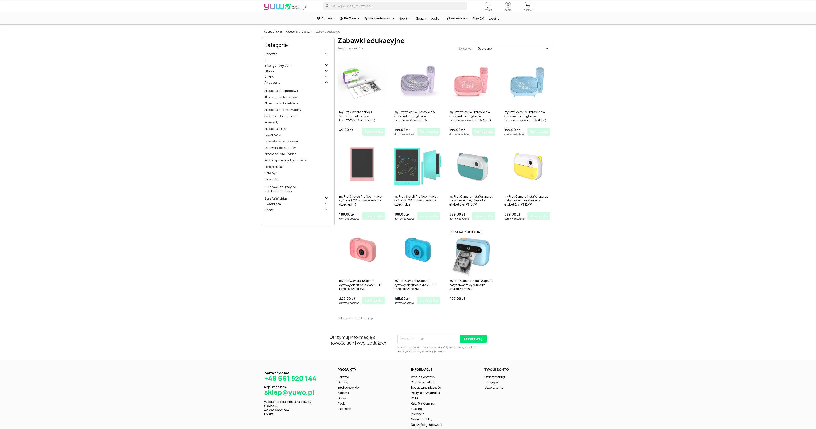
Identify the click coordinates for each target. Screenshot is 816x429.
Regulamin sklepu (423, 389)
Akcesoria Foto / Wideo (280, 161)
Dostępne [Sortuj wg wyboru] (514, 55)
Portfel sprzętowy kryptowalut (285, 167)
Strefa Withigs (276, 205)
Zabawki (270, 186)
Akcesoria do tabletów (279, 110)
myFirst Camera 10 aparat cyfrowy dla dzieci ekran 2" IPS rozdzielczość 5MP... (360, 292)
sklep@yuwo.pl (289, 399)
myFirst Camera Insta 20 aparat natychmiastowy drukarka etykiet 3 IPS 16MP (471, 292)
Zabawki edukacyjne (282, 194)
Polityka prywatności (425, 400)
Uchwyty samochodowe (281, 148)
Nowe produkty (421, 426)
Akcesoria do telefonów (280, 104)
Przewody (271, 129)
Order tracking (494, 384)
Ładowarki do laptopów (280, 155)
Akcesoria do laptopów (280, 98)
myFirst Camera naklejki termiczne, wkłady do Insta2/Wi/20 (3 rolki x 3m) (357, 123)
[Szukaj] (395, 9)
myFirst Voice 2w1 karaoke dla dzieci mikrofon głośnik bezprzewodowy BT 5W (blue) (525, 123)
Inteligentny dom (278, 73)
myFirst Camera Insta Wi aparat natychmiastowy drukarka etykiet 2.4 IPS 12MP (471, 208)
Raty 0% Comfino (423, 410)
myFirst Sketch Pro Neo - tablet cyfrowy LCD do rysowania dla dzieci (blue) (416, 208)
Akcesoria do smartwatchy (282, 117)
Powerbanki (272, 142)
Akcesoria (272, 90)
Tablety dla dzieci (280, 198)
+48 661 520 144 (290, 385)
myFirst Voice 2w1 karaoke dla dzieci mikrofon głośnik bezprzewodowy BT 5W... (414, 123)
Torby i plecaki (274, 174)
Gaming (269, 180)
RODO (415, 405)
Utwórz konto (493, 395)
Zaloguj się (492, 389)
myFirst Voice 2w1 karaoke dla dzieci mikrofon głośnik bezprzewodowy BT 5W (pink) (470, 123)
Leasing (416, 416)
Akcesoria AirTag (275, 136)
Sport (269, 217)
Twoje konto (496, 377)
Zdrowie (271, 61)
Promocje (418, 421)
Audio (269, 84)
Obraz (269, 78)
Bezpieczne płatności (426, 395)
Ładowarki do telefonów (281, 123)
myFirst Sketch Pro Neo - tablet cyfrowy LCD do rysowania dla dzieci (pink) (360, 208)
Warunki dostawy (423, 384)
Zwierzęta (272, 211)
